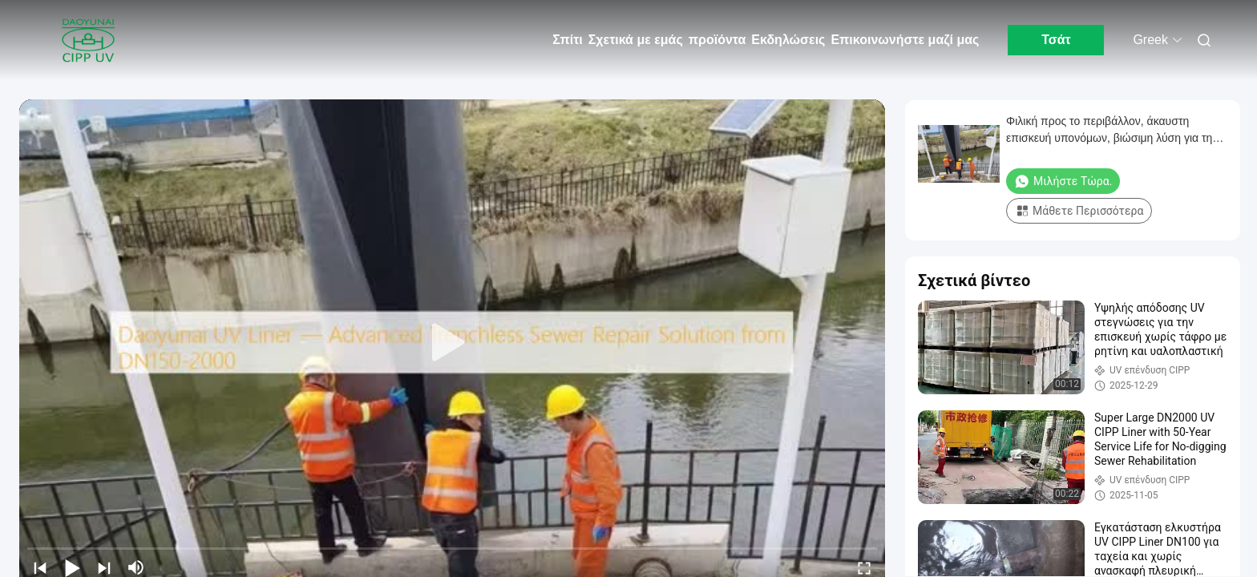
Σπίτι (567, 39)
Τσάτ (1056, 39)
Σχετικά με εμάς (635, 39)
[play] (452, 343)
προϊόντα (717, 39)
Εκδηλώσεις (788, 39)
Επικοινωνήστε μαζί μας (905, 39)
